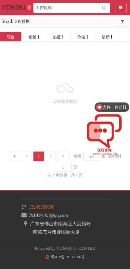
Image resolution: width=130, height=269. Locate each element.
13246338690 (41, 207)
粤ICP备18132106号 (65, 257)
